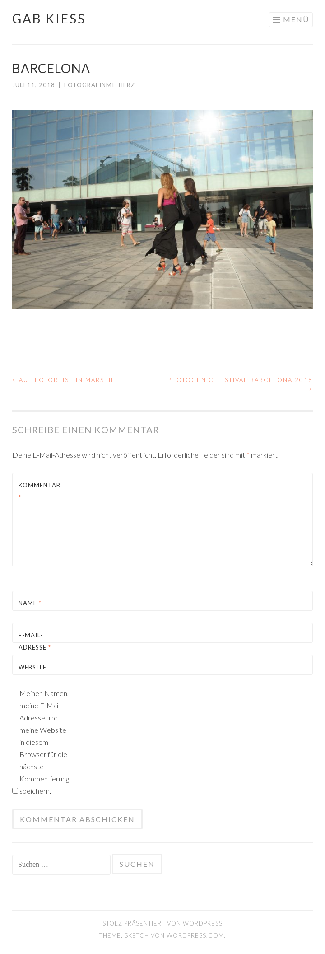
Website (32, 667)
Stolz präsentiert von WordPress (162, 923)
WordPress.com (195, 935)
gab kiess (49, 18)
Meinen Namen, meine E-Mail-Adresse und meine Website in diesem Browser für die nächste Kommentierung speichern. (44, 742)
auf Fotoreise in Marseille (68, 379)
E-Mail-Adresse (35, 641)
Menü (296, 19)
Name (30, 603)
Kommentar (39, 491)
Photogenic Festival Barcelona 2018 (240, 384)
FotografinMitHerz (99, 85)
